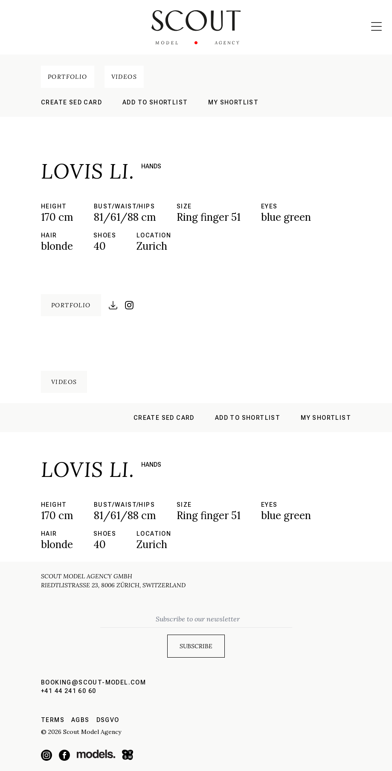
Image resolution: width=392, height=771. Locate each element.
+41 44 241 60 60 (68, 690)
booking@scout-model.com (93, 682)
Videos (124, 77)
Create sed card (71, 102)
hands (151, 166)
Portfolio (67, 77)
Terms (52, 719)
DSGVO (107, 719)
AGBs (80, 719)
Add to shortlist (155, 102)
